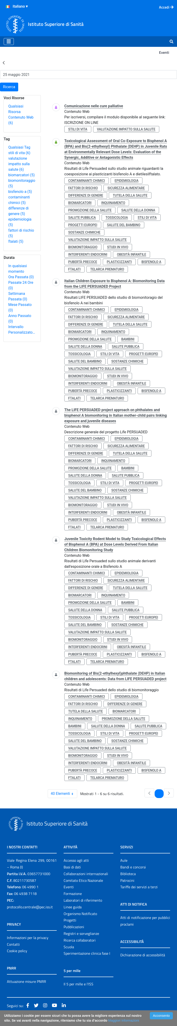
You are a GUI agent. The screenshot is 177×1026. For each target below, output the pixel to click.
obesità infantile (131, 254)
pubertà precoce (82, 262)
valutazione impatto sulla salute (19, 164)
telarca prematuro (107, 269)
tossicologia (117, 217)
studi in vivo (117, 247)
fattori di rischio (83, 188)
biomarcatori (21, 175)
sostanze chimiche (84, 232)
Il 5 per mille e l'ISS (78, 984)
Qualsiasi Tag (19, 147)
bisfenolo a (20, 191)
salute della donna (138, 210)
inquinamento (113, 203)
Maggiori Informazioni (123, 1020)
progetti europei (82, 225)
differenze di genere (85, 195)
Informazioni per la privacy (27, 937)
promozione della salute (90, 210)
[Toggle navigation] (9, 41)
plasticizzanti (119, 262)
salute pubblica (82, 217)
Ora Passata (21, 277)
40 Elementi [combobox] (64, 793)
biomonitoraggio (82, 247)
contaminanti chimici (86, 180)
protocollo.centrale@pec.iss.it (30, 907)
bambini (127, 339)
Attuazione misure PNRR (26, 981)
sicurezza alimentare (126, 188)
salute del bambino (123, 225)
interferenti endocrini (87, 254)
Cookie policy (17, 951)
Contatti (13, 944)
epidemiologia (126, 180)
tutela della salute (130, 195)
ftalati (15, 241)
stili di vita (19, 153)
